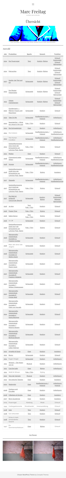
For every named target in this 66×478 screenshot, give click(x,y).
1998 (5, 410)
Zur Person (33, 435)
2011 (5, 359)
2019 (5, 128)
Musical (29, 364)
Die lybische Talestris (16, 380)
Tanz (29, 61)
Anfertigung (57, 117)
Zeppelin (12, 180)
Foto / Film (29, 123)
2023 (5, 81)
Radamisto (12, 384)
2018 (5, 158)
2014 (5, 304)
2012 (5, 351)
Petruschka (12, 71)
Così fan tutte (13, 368)
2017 (5, 180)
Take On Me (13, 117)
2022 (5, 91)
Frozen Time (13, 211)
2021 (5, 102)
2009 (5, 384)
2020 (5, 111)
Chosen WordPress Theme (26, 475)
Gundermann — (14, 108)
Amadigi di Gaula (14, 351)
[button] (18, 451)
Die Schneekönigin (15, 128)
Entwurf (57, 111)
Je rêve (11, 206)
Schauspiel (29, 81)
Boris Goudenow (14, 399)
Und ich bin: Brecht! (15, 200)
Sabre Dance (13, 216)
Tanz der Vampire (15, 376)
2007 (5, 399)
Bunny (11, 355)
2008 (5, 390)
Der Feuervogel (14, 61)
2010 (5, 376)
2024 (5, 61)
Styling (42, 147)
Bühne (45, 61)
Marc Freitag (33, 11)
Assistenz (57, 172)
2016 (5, 206)
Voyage (11, 164)
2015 (5, 264)
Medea (11, 154)
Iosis (10, 410)
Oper (29, 128)
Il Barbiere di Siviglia (15, 395)
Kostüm (39, 61)
